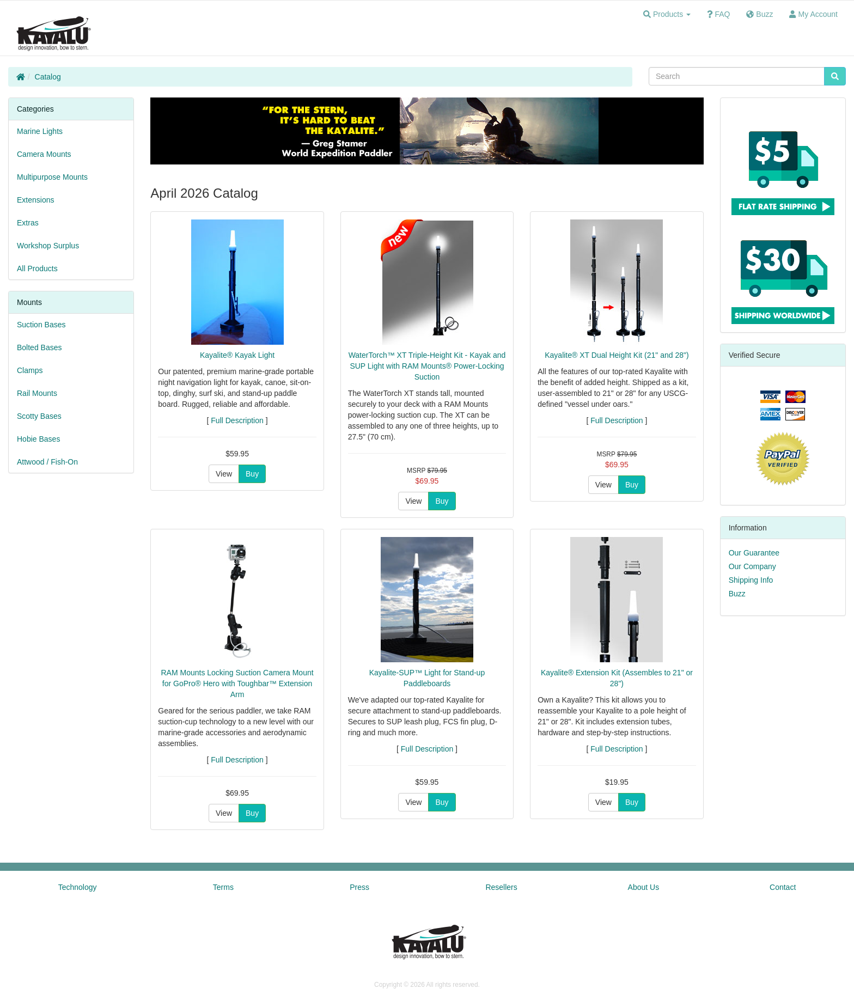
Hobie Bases (38, 439)
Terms (223, 887)
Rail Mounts (37, 393)
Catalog (48, 76)
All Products (37, 268)
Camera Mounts (44, 154)
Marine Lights (40, 131)
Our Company (752, 566)
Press (359, 887)
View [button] (224, 473)
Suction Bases (41, 324)
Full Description (237, 420)
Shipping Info (751, 580)
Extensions (35, 200)
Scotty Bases (39, 416)
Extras (28, 222)
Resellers (501, 887)
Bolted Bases (39, 347)
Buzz (737, 593)
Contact (783, 887)
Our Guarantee (754, 552)
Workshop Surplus (48, 245)
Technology (77, 887)
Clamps (29, 370)
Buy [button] (252, 473)
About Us (644, 887)
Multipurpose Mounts (52, 177)
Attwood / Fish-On (47, 461)
